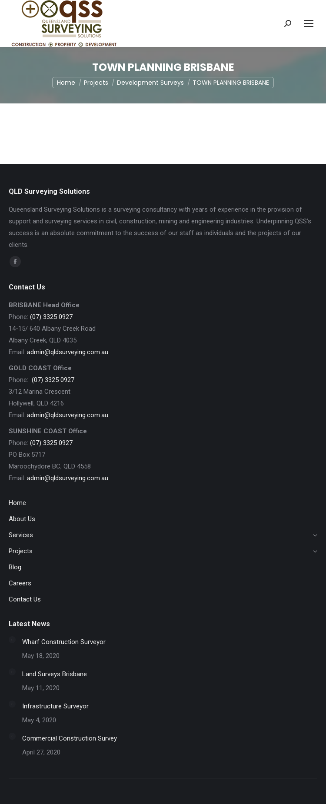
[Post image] (12, 639)
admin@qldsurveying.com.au (67, 352)
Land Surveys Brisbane (54, 674)
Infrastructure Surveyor (55, 706)
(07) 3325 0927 (51, 317)
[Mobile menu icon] (308, 23)
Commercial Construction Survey (69, 738)
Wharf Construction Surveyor (64, 642)
